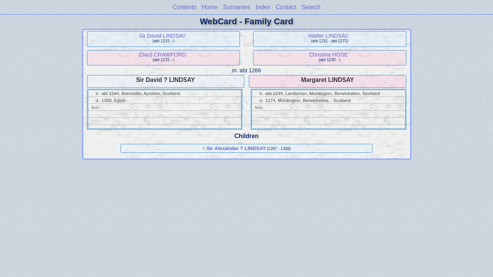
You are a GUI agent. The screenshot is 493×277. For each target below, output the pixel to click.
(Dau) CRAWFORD (162, 55)
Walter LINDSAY (328, 36)
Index (263, 7)
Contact (285, 7)
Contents (184, 7)
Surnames (236, 7)
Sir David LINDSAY (162, 36)
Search (311, 7)
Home (210, 7)
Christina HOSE (328, 55)
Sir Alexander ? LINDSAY (236, 148)
